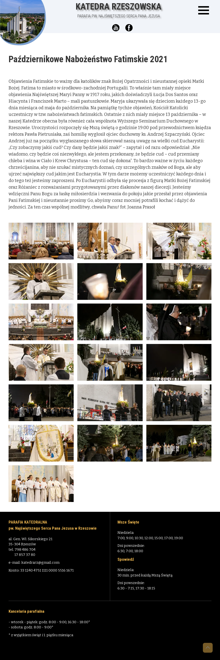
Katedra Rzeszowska (118, 10)
